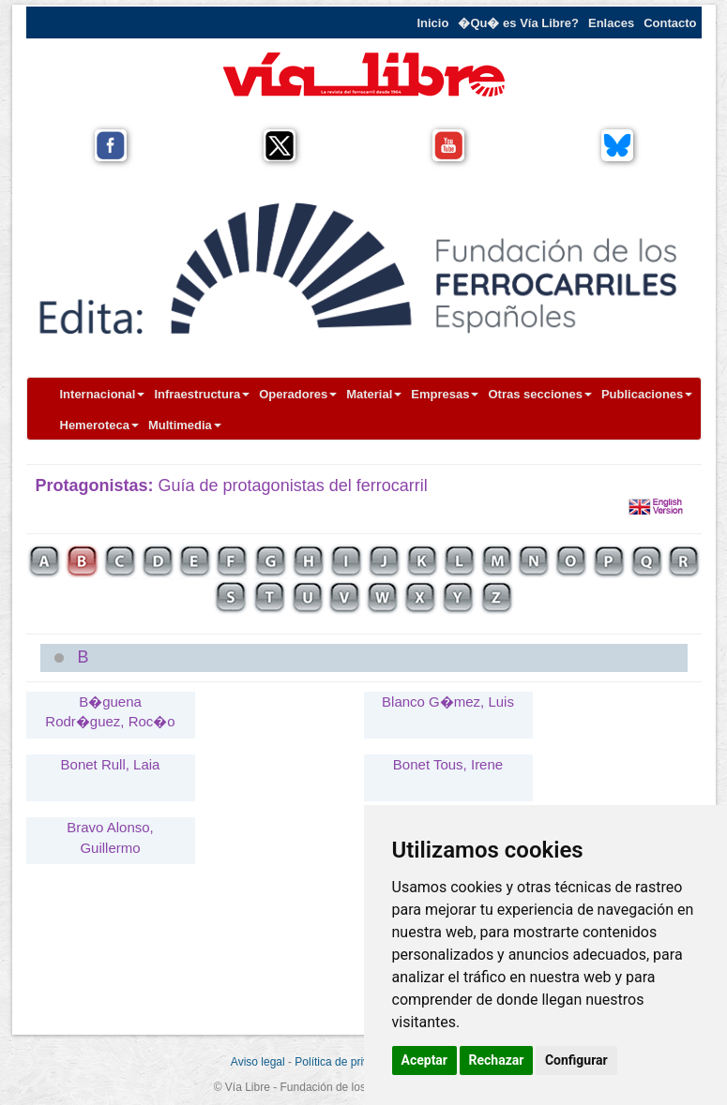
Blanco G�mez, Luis (448, 701)
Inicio (432, 23)
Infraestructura (202, 394)
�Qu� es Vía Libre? (518, 23)
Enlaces (611, 23)
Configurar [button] (576, 1060)
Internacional (102, 394)
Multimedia (184, 425)
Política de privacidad (348, 1061)
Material (373, 394)
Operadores (298, 394)
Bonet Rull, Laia (110, 764)
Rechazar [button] (496, 1060)
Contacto (670, 23)
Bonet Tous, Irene (448, 764)
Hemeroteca (99, 425)
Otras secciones (539, 394)
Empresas (444, 394)
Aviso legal (258, 1061)
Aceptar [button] (424, 1060)
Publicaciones (646, 394)
